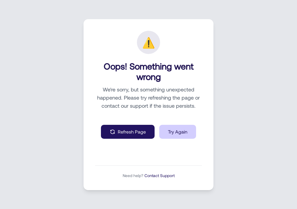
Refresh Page (128, 132)
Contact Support (159, 175)
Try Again (177, 131)
